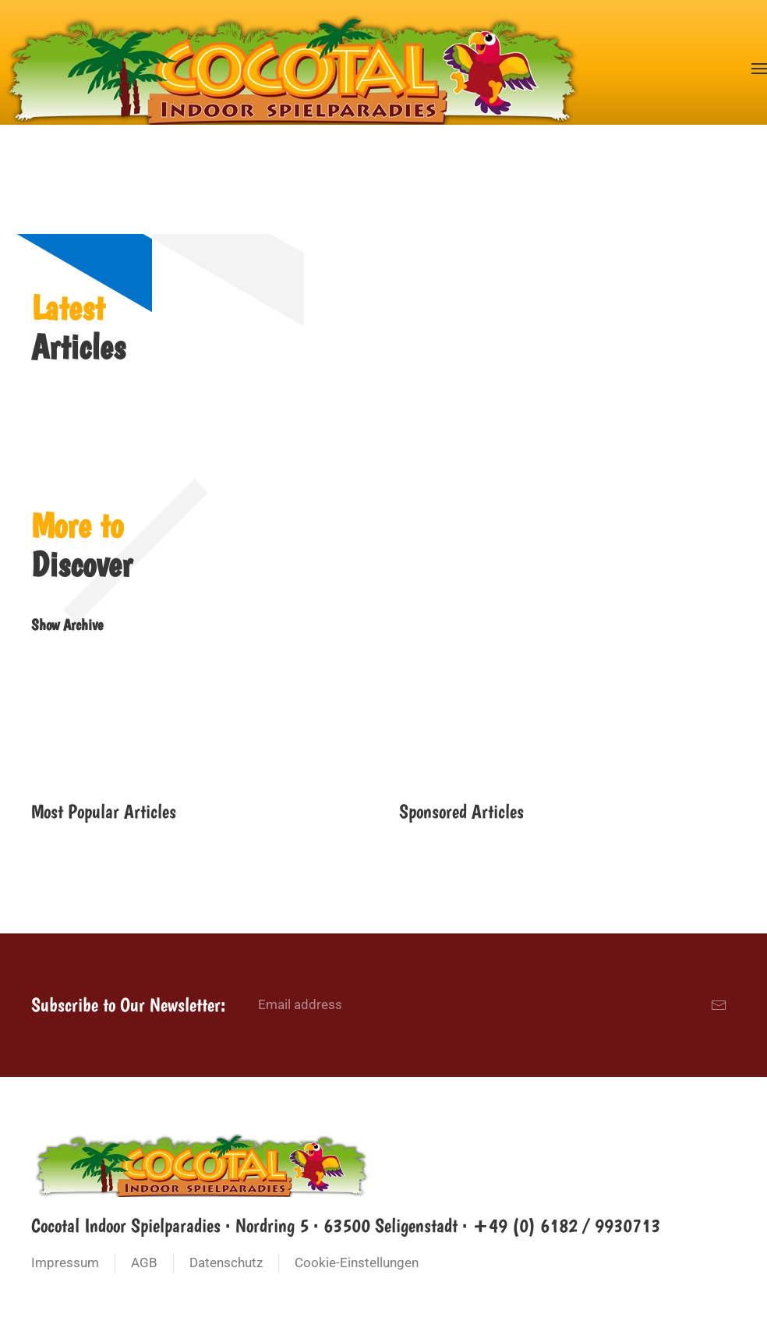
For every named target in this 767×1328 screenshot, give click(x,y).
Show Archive (67, 624)
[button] (759, 68)
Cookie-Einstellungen (357, 1262)
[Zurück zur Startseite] (292, 68)
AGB (144, 1262)
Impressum (65, 1262)
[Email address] (493, 1005)
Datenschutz (226, 1262)
